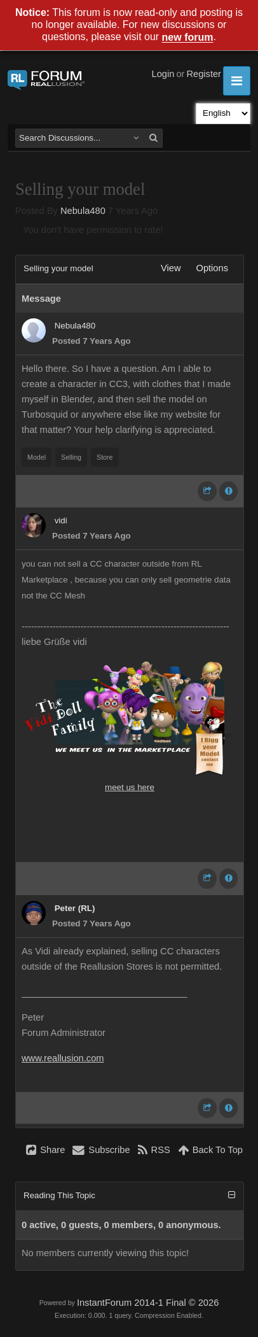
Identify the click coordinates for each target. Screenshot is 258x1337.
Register (203, 74)
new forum (188, 37)
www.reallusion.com (63, 1058)
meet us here (129, 787)
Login (163, 74)
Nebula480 (82, 211)
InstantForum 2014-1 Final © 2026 (148, 1303)
